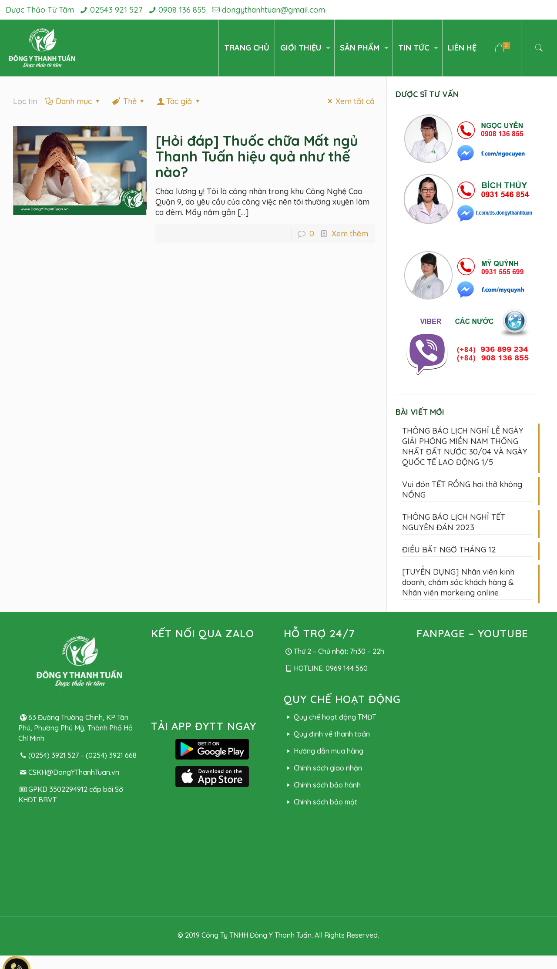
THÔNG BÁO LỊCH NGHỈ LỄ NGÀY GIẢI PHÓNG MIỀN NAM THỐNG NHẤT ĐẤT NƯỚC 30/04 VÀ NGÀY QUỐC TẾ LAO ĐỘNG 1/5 (464, 446)
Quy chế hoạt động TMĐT (330, 717)
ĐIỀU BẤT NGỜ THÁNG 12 (449, 550)
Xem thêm (350, 234)
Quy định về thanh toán (326, 734)
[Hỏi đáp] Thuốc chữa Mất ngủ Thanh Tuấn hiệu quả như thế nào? (256, 156)
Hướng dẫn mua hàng (323, 751)
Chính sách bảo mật (320, 801)
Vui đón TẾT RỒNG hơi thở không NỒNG (462, 489)
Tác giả (179, 101)
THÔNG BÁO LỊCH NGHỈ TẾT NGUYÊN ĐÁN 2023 (453, 522)
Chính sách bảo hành (322, 785)
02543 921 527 (116, 10)
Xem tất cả (350, 101)
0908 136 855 (182, 10)
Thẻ (129, 101)
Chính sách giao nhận (323, 768)
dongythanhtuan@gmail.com (273, 10)
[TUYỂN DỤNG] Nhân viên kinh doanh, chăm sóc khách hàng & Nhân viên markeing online (458, 582)
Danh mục (73, 101)
